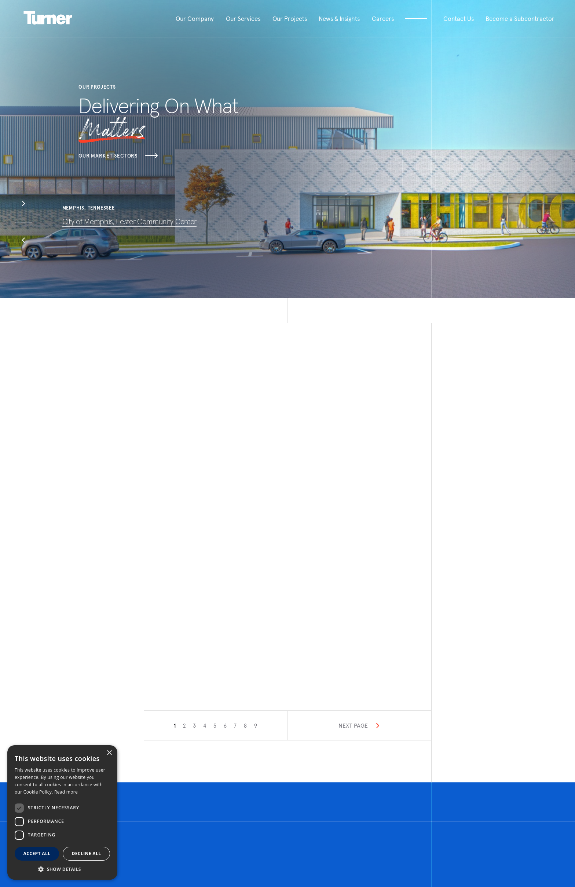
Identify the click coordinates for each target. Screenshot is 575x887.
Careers (383, 19)
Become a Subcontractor (520, 19)
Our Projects (289, 19)
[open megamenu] (415, 18)
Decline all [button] (86, 853)
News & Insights (339, 19)
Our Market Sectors (118, 155)
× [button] (109, 753)
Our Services (243, 19)
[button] (23, 204)
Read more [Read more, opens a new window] (66, 792)
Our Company (195, 19)
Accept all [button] (37, 853)
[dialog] (62, 812)
